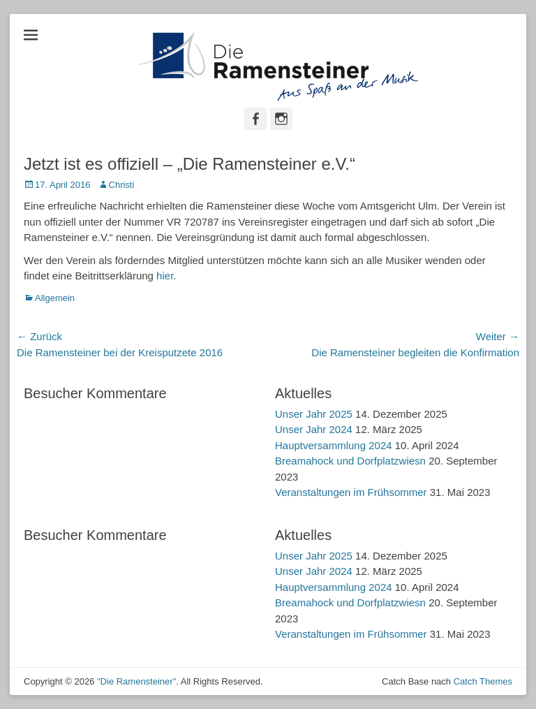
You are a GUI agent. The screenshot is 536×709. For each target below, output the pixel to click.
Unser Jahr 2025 (313, 414)
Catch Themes (483, 681)
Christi (122, 185)
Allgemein (55, 298)
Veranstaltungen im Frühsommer (351, 492)
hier (164, 276)
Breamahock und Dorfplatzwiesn (350, 461)
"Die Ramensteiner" (136, 681)
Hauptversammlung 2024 (333, 445)
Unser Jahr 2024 (313, 429)
